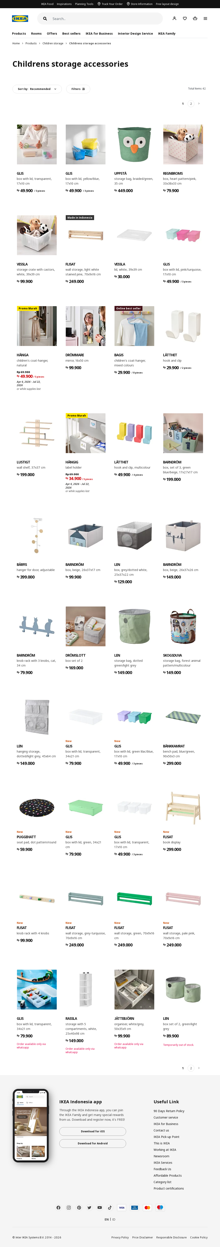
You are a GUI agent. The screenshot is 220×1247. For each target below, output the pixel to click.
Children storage (53, 43)
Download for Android (93, 1143)
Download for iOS (93, 1131)
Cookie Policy (199, 1237)
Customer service (166, 1117)
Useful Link (166, 1101)
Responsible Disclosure (171, 1237)
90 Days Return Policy (169, 1111)
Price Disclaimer (142, 1237)
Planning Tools (84, 4)
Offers (52, 33)
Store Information (142, 4)
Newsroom (161, 1156)
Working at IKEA (165, 1150)
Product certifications (169, 1188)
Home (16, 43)
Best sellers (71, 33)
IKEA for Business (99, 33)
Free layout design (167, 4)
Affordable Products (168, 1175)
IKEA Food (47, 4)
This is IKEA (162, 1143)
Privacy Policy (120, 1237)
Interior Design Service (135, 33)
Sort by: (34, 89)
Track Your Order (112, 4)
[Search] (108, 19)
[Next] (199, 103)
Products (31, 43)
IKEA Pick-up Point (166, 1137)
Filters (78, 89)
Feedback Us (162, 1169)
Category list (162, 1182)
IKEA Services (163, 1163)
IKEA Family (167, 33)
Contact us (161, 1130)
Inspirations (64, 4)
